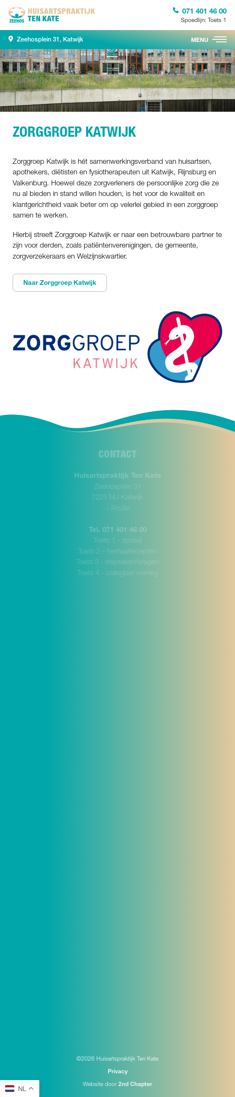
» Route (117, 507)
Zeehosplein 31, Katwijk (45, 39)
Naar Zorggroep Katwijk (59, 282)
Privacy (118, 1071)
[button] (219, 39)
